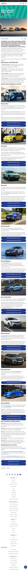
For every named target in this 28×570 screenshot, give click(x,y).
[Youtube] (20, 475)
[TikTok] (7, 475)
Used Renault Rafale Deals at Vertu (14, 418)
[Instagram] (12, 475)
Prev (22, 38)
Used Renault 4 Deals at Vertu (14, 205)
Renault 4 (8, 193)
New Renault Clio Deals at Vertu (13, 122)
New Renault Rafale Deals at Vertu (13, 416)
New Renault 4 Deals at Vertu (14, 203)
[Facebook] (15, 475)
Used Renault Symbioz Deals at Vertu (13, 312)
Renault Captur (15, 229)
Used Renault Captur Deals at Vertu (13, 240)
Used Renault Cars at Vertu (13, 464)
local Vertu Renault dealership (12, 456)
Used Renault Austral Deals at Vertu (13, 382)
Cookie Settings (4, 547)
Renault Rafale (8, 406)
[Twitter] (9, 475)
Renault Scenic (4, 336)
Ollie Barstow (7, 14)
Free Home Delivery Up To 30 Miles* (14, 0)
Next (25, 38)
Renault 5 (12, 149)
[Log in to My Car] (23, 3)
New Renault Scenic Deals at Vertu (14, 346)
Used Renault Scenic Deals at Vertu (13, 349)
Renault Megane (6, 263)
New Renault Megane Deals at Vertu (13, 274)
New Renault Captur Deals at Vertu (14, 238)
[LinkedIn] (17, 475)
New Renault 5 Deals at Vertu (14, 162)
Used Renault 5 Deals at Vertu (14, 165)
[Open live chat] (25, 567)
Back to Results (4, 38)
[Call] (21, 3)
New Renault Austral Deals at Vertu (14, 380)
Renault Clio (11, 107)
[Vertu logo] (4, 4)
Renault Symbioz (22, 299)
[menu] (25, 3)
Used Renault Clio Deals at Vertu (13, 125)
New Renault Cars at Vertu (13, 461)
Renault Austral (17, 371)
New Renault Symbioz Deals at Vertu (13, 310)
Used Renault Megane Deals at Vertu (13, 276)
